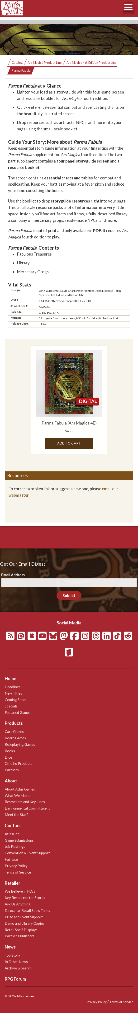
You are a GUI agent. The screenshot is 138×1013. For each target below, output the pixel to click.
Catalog (17, 62)
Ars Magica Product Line (45, 62)
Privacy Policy (16, 866)
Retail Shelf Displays (21, 930)
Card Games (14, 731)
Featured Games (17, 712)
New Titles (13, 693)
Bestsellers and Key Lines (25, 802)
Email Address (13, 575)
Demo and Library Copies (24, 923)
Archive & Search (18, 968)
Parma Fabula (21, 70)
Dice (8, 757)
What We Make (17, 795)
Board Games (15, 738)
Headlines (12, 687)
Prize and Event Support (24, 917)
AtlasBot (12, 834)
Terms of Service (18, 872)
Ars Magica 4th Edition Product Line (91, 62)
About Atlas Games (20, 789)
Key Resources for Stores (25, 897)
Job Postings (15, 846)
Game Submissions (19, 840)
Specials (11, 706)
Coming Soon (15, 699)
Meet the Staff (16, 814)
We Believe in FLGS (20, 891)
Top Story (12, 955)
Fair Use (11, 859)
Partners (12, 770)
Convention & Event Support (27, 853)
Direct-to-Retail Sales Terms (27, 910)
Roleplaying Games (20, 744)
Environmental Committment (27, 808)
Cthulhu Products (18, 763)
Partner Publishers (19, 936)
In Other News (16, 961)
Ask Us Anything (18, 904)
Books (10, 751)
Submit (69, 595)
